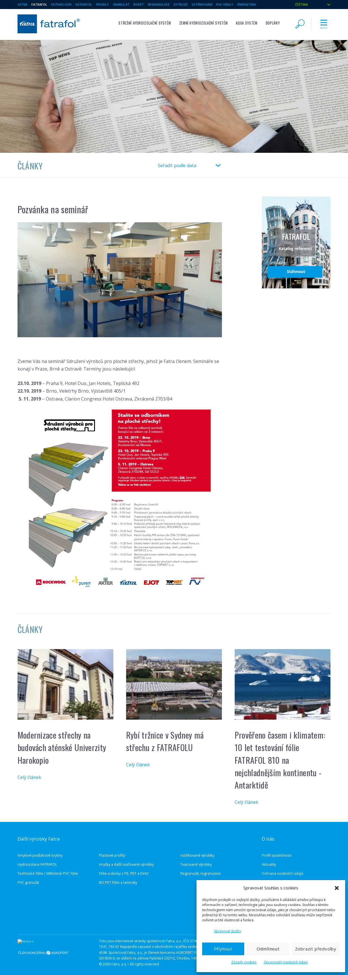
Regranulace (159, 4)
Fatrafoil (83, 4)
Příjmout (223, 949)
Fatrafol (39, 4)
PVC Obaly (224, 4)
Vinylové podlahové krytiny (40, 849)
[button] (337, 888)
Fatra (22, 4)
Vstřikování (202, 4)
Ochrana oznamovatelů (281, 876)
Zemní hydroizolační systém (203, 23)
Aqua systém (246, 23)
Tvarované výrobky (196, 858)
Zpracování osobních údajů (286, 962)
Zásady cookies (243, 962)
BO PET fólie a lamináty (118, 876)
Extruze (181, 4)
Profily (102, 4)
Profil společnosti (276, 849)
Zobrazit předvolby (315, 949)
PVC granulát (28, 876)
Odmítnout (268, 949)
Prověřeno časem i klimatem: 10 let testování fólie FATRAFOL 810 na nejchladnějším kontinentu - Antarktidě (280, 754)
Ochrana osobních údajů (282, 867)
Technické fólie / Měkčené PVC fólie (48, 867)
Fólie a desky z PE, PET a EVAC (124, 867)
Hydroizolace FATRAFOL (37, 858)
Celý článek (29, 772)
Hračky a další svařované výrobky (126, 858)
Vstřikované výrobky (197, 849)
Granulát (121, 4)
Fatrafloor (61, 4)
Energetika (246, 4)
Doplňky (273, 23)
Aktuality (269, 858)
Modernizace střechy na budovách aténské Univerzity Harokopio (62, 742)
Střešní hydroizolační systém (144, 23)
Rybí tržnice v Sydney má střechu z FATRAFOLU (165, 735)
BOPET (138, 4)
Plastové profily (112, 849)
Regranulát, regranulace (200, 867)
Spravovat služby (227, 931)
